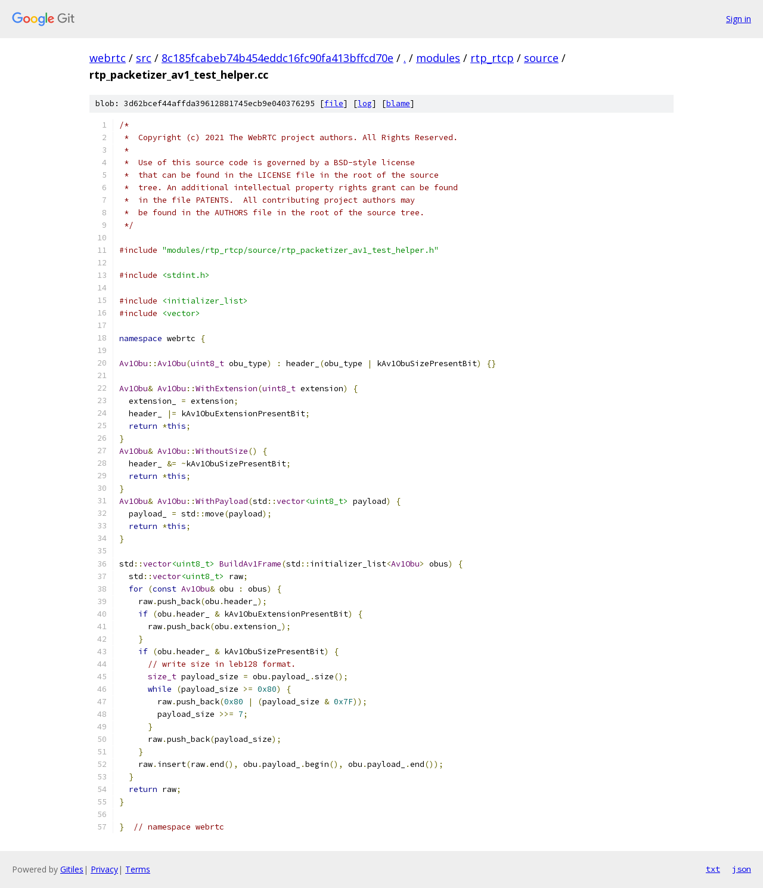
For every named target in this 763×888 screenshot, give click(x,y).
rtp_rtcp (492, 58)
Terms (137, 869)
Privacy (104, 869)
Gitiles (71, 869)
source (541, 58)
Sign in (738, 18)
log (365, 103)
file (333, 103)
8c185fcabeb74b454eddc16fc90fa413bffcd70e (277, 58)
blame (398, 103)
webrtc (107, 58)
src (143, 58)
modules (438, 58)
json (741, 869)
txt (713, 869)
